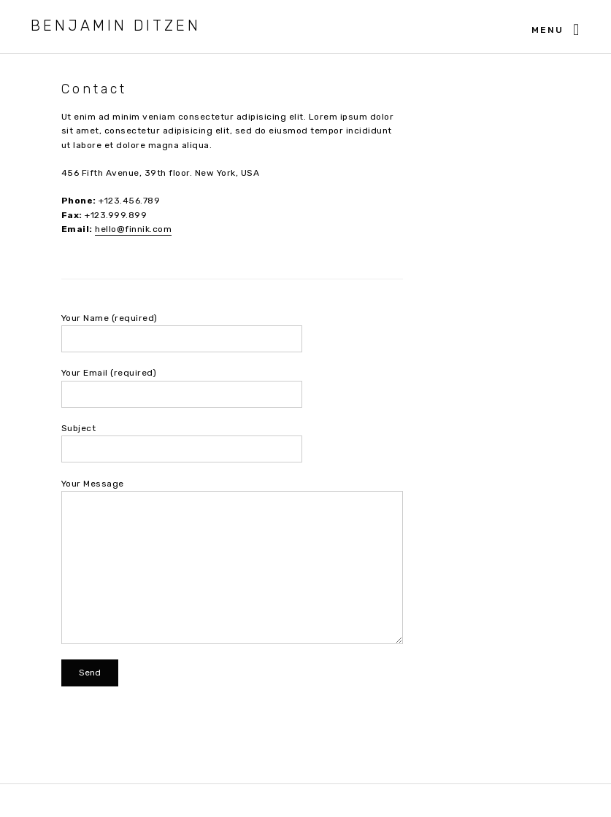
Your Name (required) (232, 332)
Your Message (232, 561)
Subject (232, 442)
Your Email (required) (232, 387)
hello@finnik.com (133, 229)
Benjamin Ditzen (116, 25)
